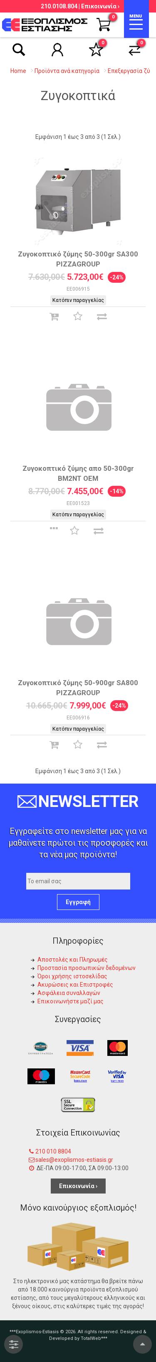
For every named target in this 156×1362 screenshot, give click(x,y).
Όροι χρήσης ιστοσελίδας (72, 976)
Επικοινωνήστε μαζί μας (70, 1001)
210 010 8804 (53, 1151)
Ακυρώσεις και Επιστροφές (75, 984)
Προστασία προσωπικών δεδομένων (86, 968)
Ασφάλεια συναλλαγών (68, 993)
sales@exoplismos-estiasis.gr (74, 1159)
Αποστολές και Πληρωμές (72, 959)
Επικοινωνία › (100, 6)
